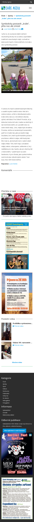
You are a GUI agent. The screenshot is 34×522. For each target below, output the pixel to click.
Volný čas (5, 396)
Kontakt (5, 412)
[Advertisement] (17, 99)
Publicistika (6, 393)
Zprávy (10, 16)
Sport (4, 386)
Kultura (5, 389)
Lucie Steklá (8, 29)
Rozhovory (6, 391)
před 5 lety (17, 29)
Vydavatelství (6, 410)
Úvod (3, 16)
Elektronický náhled (8, 415)
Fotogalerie (6, 403)
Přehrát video (18, 326)
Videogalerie (6, 400)
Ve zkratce (6, 398)
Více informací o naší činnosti (14, 431)
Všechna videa (17, 362)
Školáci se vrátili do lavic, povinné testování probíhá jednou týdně (15, 208)
